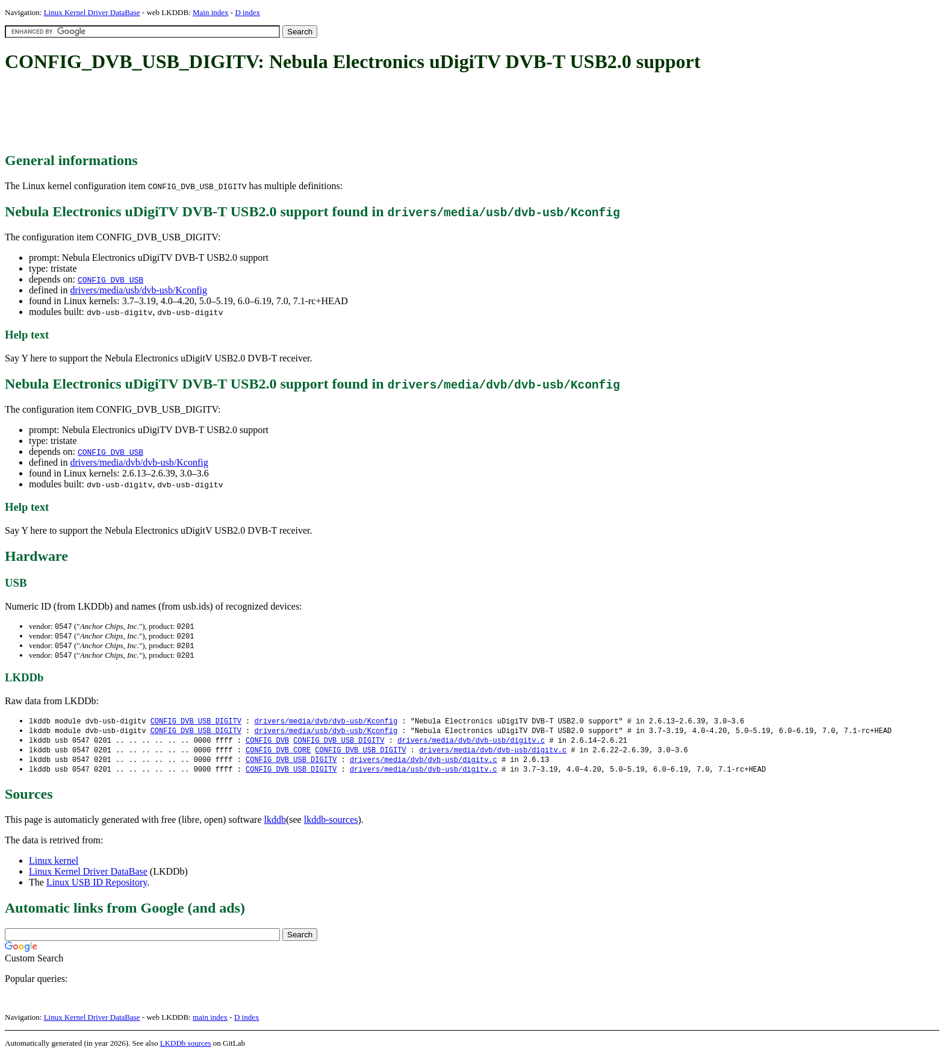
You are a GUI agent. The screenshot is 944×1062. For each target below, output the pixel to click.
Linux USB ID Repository (96, 888)
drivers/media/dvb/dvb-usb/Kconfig (139, 462)
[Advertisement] (224, 113)
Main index (211, 12)
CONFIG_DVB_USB (110, 279)
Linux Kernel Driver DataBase (92, 12)
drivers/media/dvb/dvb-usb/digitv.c (471, 744)
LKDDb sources (185, 1049)
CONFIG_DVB (267, 744)
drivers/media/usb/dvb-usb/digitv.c (423, 775)
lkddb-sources (331, 825)
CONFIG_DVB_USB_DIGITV (196, 724)
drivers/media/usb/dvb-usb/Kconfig (138, 290)
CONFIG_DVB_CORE (278, 754)
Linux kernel (53, 866)
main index (210, 1023)
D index (247, 12)
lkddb (275, 825)
